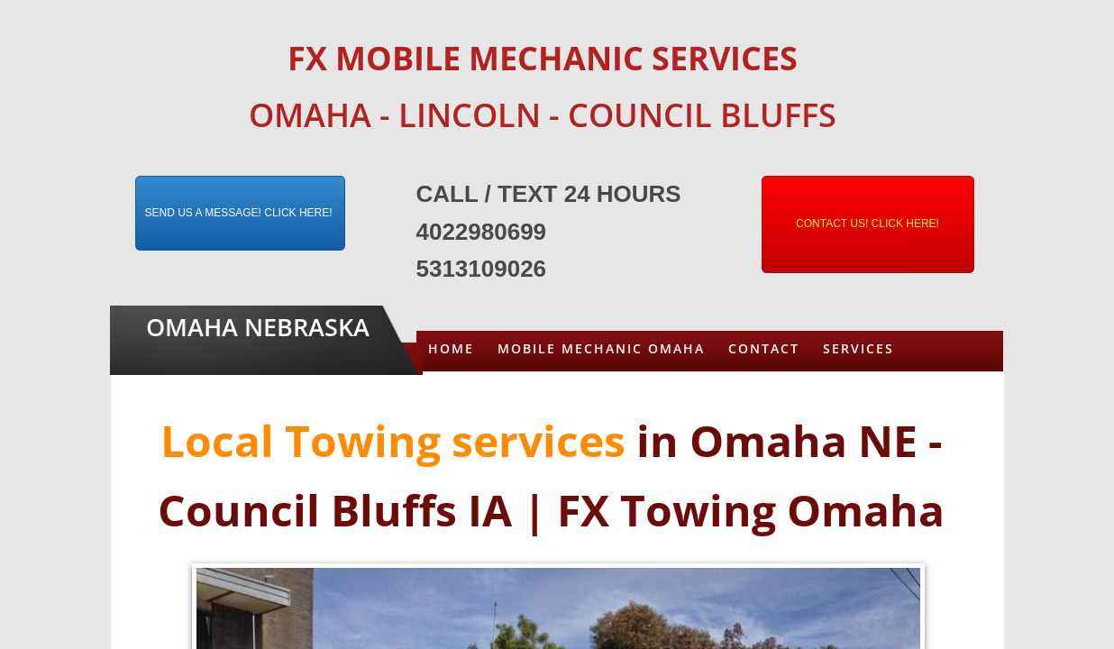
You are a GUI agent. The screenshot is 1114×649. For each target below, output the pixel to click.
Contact (763, 348)
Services (858, 348)
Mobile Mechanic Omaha (601, 348)
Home (451, 348)
